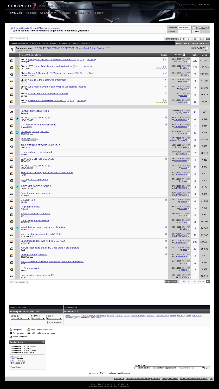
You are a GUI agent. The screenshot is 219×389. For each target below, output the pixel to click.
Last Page (91, 59)
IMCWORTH (26, 161)
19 (195, 235)
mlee (185, 68)
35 (195, 201)
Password (172, 31)
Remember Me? (201, 28)
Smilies (13, 359)
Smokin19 (182, 154)
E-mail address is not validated (36, 152)
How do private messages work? (37, 275)
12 (195, 248)
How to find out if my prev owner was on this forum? (47, 172)
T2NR (23, 175)
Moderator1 (69, 318)
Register (31, 12)
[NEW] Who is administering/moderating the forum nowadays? (52, 261)
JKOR (23, 277)
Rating (164, 55)
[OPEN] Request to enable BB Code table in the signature (50, 247)
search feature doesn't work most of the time (43, 227)
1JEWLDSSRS (27, 120)
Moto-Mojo (25, 147)
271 (195, 67)
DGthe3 (24, 82)
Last (202, 39)
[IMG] (12, 361)
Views (204, 55)
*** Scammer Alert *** (31, 268)
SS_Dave (25, 195)
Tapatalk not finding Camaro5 (35, 213)
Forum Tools (182, 43)
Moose (23, 103)
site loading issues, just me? (35, 131)
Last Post (178, 54)
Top (211, 379)
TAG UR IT (25, 69)
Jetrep (23, 271)
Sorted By (15, 316)
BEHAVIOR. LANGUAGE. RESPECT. (47, 100)
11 (191, 39)
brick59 (24, 202)
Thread (23, 55)
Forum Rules (15, 367)
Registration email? (30, 206)
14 (195, 112)
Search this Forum (200, 43)
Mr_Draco (182, 113)
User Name (172, 28)
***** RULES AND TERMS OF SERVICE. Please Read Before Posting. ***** (72, 48)
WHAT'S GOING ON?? (32, 117)
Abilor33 (24, 209)
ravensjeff (25, 62)
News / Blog (15, 12)
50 (195, 74)
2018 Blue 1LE (27, 134)
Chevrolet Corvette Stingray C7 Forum (30, 28)
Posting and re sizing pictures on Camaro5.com (52, 59)
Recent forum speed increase (35, 193)
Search (99, 12)
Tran (18, 50)
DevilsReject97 (180, 161)
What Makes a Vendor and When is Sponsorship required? (57, 86)
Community (48, 12)
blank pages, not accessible (35, 220)
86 (195, 101)
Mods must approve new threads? (38, 234)
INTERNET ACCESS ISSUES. (36, 186)
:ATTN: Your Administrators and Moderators (50, 66)
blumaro (24, 154)
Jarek (23, 250)
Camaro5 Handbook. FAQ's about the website (51, 73)
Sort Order (35, 316)
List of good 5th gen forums (34, 179)
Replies (195, 55)
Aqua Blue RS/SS (28, 236)
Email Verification (29, 138)
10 (195, 146)
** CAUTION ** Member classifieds (38, 124)
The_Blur (24, 89)
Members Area (54, 28)
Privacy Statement (170, 379)
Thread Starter (34, 55)
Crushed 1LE (26, 127)
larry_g (24, 216)
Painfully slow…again (31, 111)
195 (195, 60)
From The (50, 316)
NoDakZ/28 (25, 243)
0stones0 (24, 113)
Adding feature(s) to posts (34, 254)
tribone (173, 316)
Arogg (184, 181)
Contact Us (119, 379)
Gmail (24, 200)
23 (195, 119)
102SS (184, 167)
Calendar (65, 12)
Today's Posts (83, 12)
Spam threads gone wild (33, 241)
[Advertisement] (109, 295)
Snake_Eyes (181, 61)
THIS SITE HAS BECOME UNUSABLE (40, 145)
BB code (14, 357)
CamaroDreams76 (28, 141)
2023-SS (183, 133)
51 (195, 39)
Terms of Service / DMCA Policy (194, 379)
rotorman (183, 208)
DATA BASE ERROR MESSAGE (37, 159)
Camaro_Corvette (28, 75)
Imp (185, 75)
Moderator (84, 318)
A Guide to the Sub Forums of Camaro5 (48, 93)
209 (195, 242)
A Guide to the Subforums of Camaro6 (47, 80)
